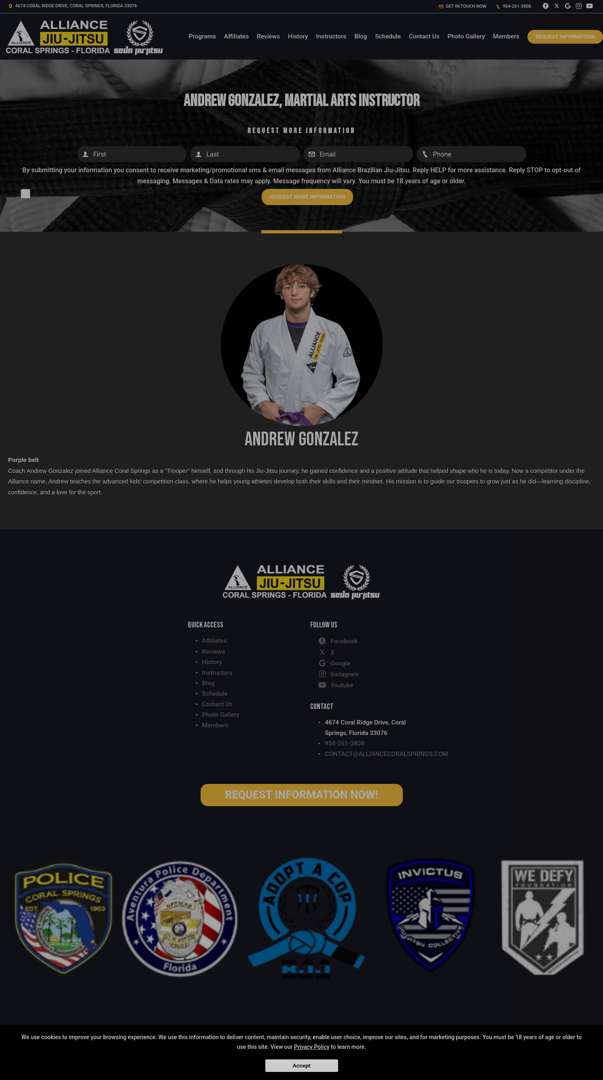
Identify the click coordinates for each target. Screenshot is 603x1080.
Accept (301, 1066)
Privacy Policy (312, 1047)
